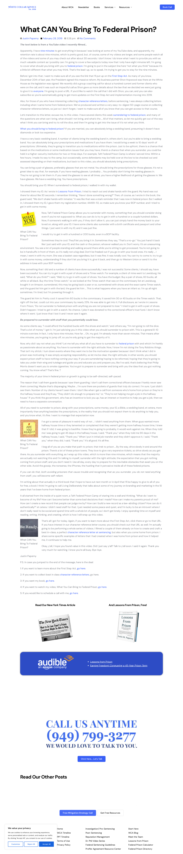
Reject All (31, 844)
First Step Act (119, 75)
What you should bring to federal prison (41, 128)
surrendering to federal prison (129, 114)
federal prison (75, 66)
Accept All (47, 844)
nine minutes (47, 50)
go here (81, 568)
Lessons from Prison (101, 661)
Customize (15, 844)
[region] (31, 836)
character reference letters (92, 101)
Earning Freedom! (118, 665)
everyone (38, 91)
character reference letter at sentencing (89, 532)
